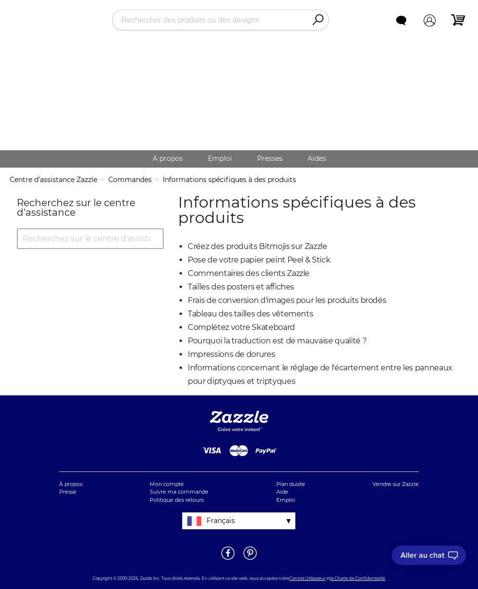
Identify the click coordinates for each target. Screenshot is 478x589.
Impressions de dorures (231, 354)
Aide (282, 491)
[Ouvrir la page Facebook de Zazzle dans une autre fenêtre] (228, 559)
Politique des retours (177, 500)
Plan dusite (290, 484)
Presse (68, 491)
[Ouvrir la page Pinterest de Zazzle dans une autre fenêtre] (250, 559)
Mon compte (167, 484)
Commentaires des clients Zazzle (249, 273)
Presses (270, 158)
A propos (168, 158)
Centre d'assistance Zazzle (53, 179)
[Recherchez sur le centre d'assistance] (90, 238)
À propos (70, 484)
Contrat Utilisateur (307, 578)
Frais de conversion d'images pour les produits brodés (287, 300)
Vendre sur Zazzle (396, 484)
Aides (317, 158)
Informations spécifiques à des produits (229, 179)
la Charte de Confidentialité (357, 578)
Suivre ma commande (179, 491)
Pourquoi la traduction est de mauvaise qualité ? (277, 340)
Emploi (220, 158)
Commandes (130, 179)
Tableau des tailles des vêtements (250, 313)
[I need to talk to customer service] (429, 555)
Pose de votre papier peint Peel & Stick (259, 259)
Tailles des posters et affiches (241, 286)
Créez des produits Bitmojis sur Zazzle (257, 246)
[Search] (317, 20)
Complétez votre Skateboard (241, 327)
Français (221, 520)
